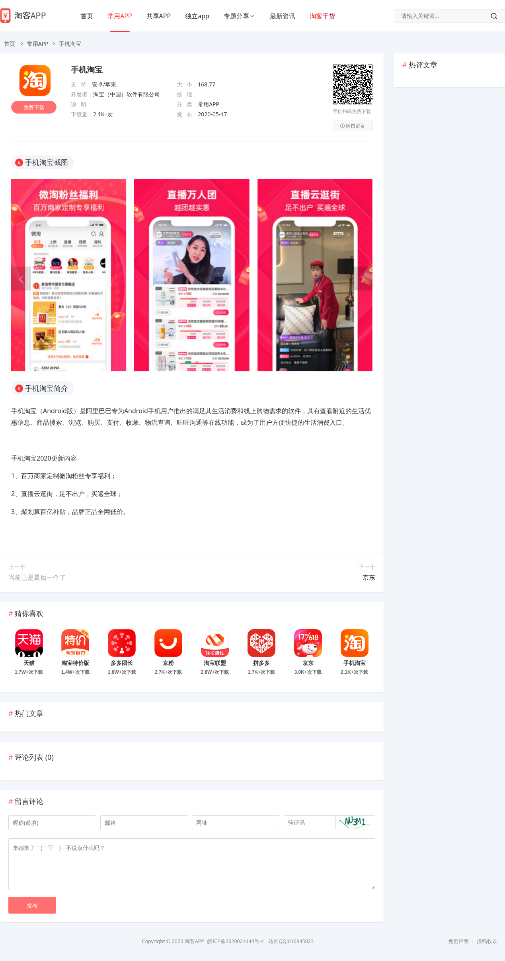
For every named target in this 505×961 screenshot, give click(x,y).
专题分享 (236, 16)
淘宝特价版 (75, 663)
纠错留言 (352, 125)
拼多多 (261, 663)
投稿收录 (487, 941)
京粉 (168, 663)
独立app (197, 16)
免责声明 (458, 941)
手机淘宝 (87, 69)
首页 (86, 16)
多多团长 (122, 663)
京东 (369, 577)
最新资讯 (282, 16)
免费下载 (35, 110)
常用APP (119, 16)
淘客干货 (322, 16)
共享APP (158, 16)
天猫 (29, 663)
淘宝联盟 (215, 663)
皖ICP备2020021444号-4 (235, 941)
